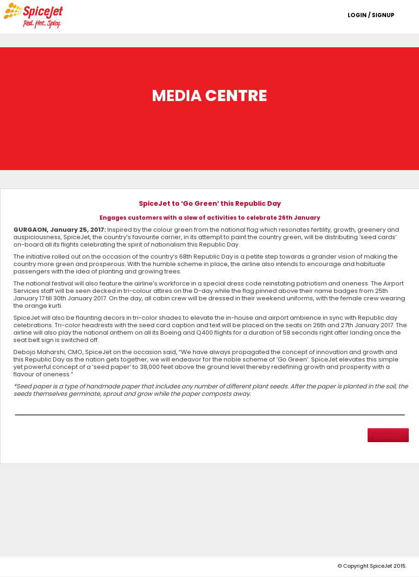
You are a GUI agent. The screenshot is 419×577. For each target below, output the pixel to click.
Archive (388, 435)
